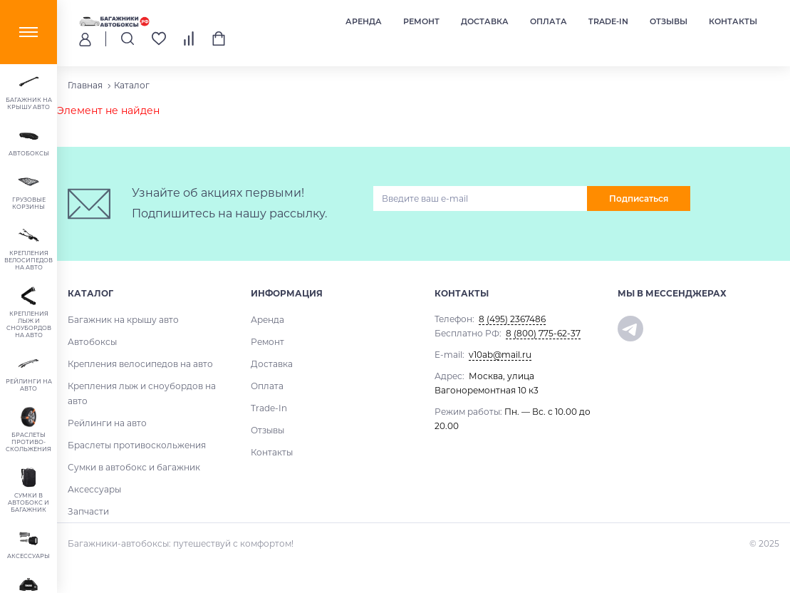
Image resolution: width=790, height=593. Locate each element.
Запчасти (88, 511)
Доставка (485, 21)
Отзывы (668, 21)
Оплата (548, 21)
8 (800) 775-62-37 (543, 333)
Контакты (733, 21)
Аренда (363, 21)
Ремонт (421, 21)
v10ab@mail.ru (500, 354)
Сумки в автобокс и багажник (134, 467)
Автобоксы (92, 341)
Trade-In (608, 21)
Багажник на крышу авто (123, 319)
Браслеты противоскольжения (137, 445)
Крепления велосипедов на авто (140, 364)
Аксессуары (94, 489)
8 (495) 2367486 (512, 319)
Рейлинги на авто (107, 423)
